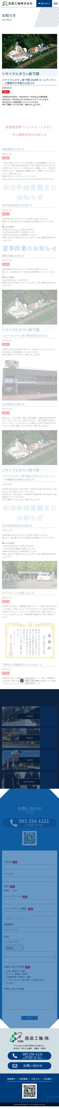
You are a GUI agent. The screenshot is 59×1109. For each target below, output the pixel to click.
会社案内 (48, 1081)
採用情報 (23, 1081)
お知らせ (6, 92)
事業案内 (11, 1081)
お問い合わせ (44, 3)
